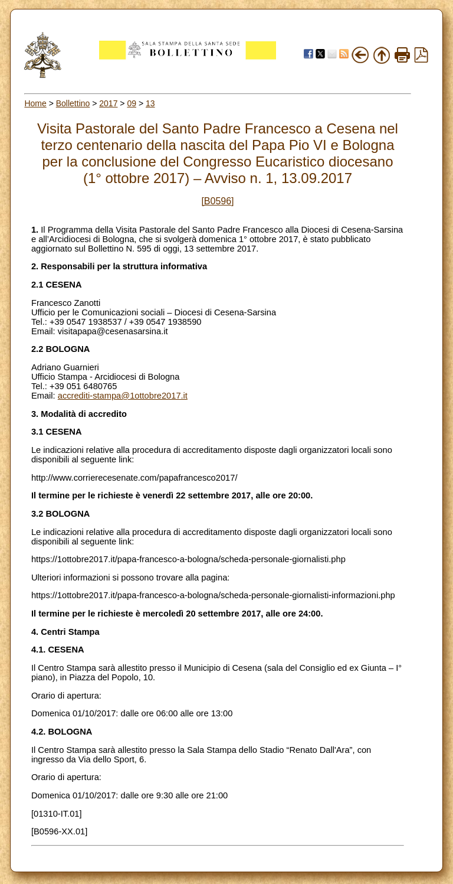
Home (35, 103)
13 (150, 103)
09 (131, 103)
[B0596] (217, 201)
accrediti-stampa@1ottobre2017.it (123, 395)
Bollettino (73, 103)
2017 (108, 103)
